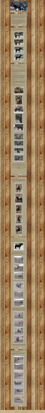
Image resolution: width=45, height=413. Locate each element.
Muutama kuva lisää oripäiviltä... (17, 28)
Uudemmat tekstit (12, 407)
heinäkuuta (30, 23)
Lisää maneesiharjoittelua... (16, 351)
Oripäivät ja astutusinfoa (15, 65)
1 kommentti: (17, 174)
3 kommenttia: (17, 235)
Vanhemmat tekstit (25, 407)
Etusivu (18, 407)
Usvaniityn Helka (14, 178)
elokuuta (29, 22)
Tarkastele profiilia (29, 36)
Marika (29, 34)
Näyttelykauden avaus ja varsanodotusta (31, 26)
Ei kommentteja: (17, 61)
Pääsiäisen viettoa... (14, 238)
